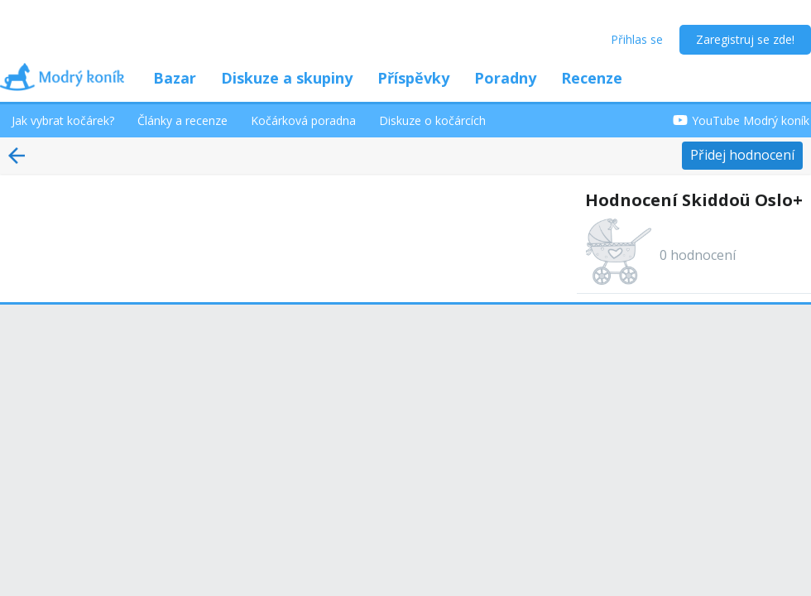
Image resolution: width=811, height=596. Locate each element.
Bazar (174, 78)
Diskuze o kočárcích (432, 120)
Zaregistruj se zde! (745, 39)
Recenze (591, 78)
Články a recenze (182, 120)
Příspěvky (413, 78)
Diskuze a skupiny (287, 78)
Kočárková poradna (303, 120)
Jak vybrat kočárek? (63, 120)
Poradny (505, 78)
